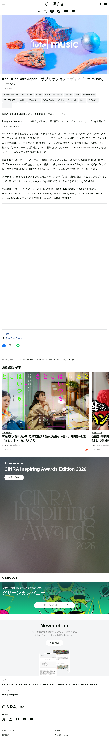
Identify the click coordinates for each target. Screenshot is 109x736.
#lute (77, 95)
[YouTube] (66, 11)
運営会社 (57, 731)
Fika (4, 695)
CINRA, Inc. (14, 706)
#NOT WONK (27, 95)
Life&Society (63, 684)
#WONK (69, 95)
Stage (43, 684)
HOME (4, 360)
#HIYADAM (93, 100)
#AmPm (61, 100)
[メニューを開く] (105, 4)
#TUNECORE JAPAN (53, 95)
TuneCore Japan (14, 338)
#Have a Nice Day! (11, 95)
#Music (39, 95)
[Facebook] (58, 11)
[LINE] (73, 11)
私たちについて (8, 731)
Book (51, 684)
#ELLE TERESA (10, 100)
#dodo (82, 100)
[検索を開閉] (101, 4)
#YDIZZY (7, 105)
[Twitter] (45, 11)
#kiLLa (22, 100)
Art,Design (16, 684)
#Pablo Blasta (34, 100)
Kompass (13, 695)
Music (12, 360)
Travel (83, 684)
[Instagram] (52, 11)
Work (74, 684)
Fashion (93, 684)
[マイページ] (3, 4)
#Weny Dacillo (48, 100)
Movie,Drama (31, 684)
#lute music (72, 100)
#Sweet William (89, 95)
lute (7, 334)
